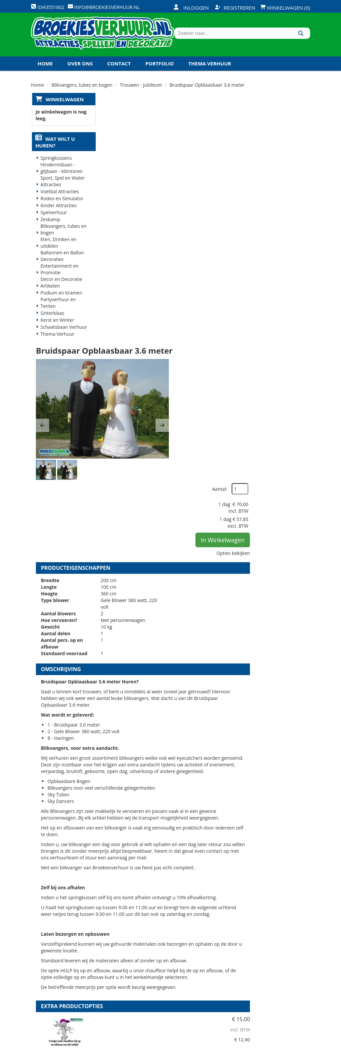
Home (45, 69)
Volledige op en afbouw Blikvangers (193, 759)
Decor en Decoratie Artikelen (61, 289)
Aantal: (274, 119)
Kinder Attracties (58, 212)
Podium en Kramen (61, 299)
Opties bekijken (288, 183)
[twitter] (268, 1042)
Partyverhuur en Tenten (57, 309)
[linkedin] (292, 1042)
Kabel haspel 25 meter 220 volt (203, 832)
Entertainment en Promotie (59, 275)
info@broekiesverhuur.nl (65, 987)
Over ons (80, 69)
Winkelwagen (64, 105)
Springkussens (55, 164)
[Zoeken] (302, 37)
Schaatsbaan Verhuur (63, 333)
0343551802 (58, 974)
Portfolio (159, 69)
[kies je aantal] (296, 721)
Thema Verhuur (209, 69)
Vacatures (117, 968)
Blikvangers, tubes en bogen (63, 235)
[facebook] (256, 1042)
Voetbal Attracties (59, 198)
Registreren (235, 7)
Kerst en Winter (56, 326)
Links (111, 980)
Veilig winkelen (169, 956)
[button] (112, 180)
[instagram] (304, 1042)
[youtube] (280, 1042)
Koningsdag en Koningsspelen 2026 (87, 83)
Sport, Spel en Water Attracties (62, 187)
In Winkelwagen (278, 170)
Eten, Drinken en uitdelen (58, 249)
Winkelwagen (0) (285, 7)
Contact (119, 69)
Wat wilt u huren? (54, 148)
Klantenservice (216, 956)
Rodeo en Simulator (61, 205)
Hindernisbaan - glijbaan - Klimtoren (61, 174)
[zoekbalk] (252, 37)
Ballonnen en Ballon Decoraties (61, 262)
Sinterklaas (52, 319)
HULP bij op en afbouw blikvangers (192, 683)
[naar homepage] (104, 37)
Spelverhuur (53, 219)
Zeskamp (49, 226)
